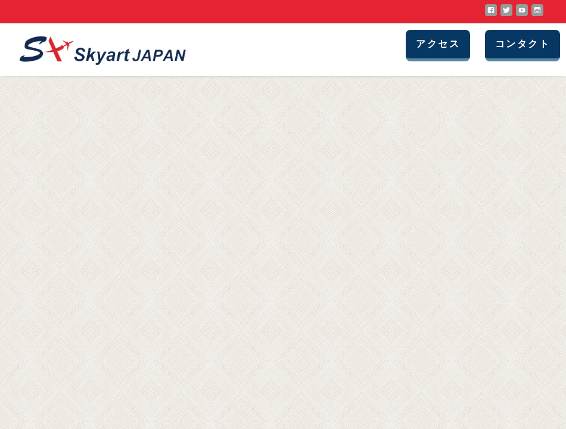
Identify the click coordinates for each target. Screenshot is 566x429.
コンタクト (522, 44)
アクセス (438, 44)
